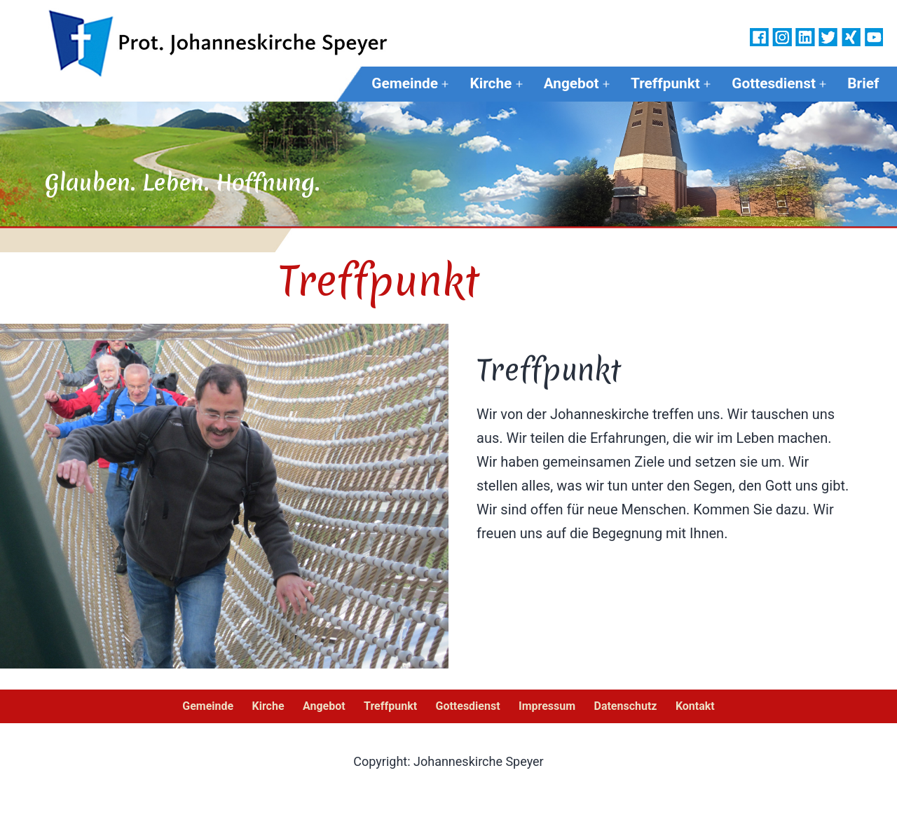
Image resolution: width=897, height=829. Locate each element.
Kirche (491, 83)
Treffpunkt (665, 83)
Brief (863, 83)
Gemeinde (404, 83)
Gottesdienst (774, 83)
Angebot (571, 83)
